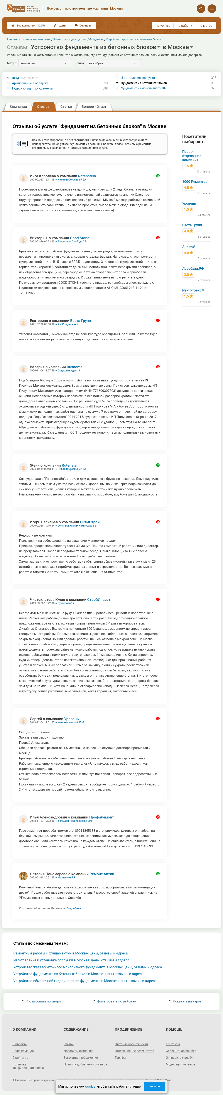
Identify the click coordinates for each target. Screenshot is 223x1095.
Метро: (12, 63)
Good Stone (79, 238)
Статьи (69, 1044)
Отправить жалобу (179, 1057)
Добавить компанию (78, 1051)
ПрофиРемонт (101, 817)
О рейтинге (20, 1057)
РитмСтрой (90, 522)
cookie (90, 1086)
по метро (206, 26)
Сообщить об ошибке (181, 1051)
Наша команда (23, 1051)
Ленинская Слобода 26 (72, 241)
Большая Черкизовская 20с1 (75, 820)
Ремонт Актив (102, 874)
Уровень (71, 719)
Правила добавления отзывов (85, 1064)
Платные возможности (131, 1044)
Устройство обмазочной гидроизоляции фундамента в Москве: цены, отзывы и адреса (85, 981)
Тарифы (120, 1057)
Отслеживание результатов (134, 1051)
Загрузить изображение (81, 1057)
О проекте (19, 1044)
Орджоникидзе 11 (69, 370)
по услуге (163, 26)
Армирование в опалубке (30, 83)
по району (184, 26)
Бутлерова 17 (66, 603)
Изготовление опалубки (138, 77)
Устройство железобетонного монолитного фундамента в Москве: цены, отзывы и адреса (87, 967)
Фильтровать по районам (114, 1001)
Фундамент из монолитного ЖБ (143, 88)
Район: (80, 63)
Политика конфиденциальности (28, 1066)
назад (25, 78)
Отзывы (83, 25)
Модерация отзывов (180, 1064)
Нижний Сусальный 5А (72, 179)
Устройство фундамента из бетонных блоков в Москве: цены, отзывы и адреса (78, 974)
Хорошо (154, 1086)
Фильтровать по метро (41, 1001)
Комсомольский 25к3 (71, 722)
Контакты (173, 1044)
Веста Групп (80, 320)
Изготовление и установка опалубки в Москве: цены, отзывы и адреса (71, 960)
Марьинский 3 (66, 877)
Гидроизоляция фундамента (32, 88)
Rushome (75, 367)
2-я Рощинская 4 (68, 324)
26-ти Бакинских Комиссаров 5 (77, 525)
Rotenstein (87, 176)
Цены (60, 25)
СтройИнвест (98, 599)
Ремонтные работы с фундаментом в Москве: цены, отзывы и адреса (70, 953)
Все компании (28, 25)
